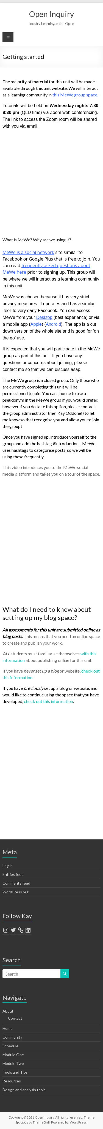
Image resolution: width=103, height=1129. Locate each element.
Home (7, 1028)
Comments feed (16, 883)
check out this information (48, 701)
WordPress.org (15, 892)
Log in (7, 865)
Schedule (10, 1046)
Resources (11, 1081)
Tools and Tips (15, 1072)
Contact (15, 1018)
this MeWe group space (74, 94)
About (7, 1011)
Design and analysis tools (24, 1089)
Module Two (13, 1063)
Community (12, 1037)
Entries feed (13, 874)
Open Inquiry (51, 14)
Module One (13, 1054)
